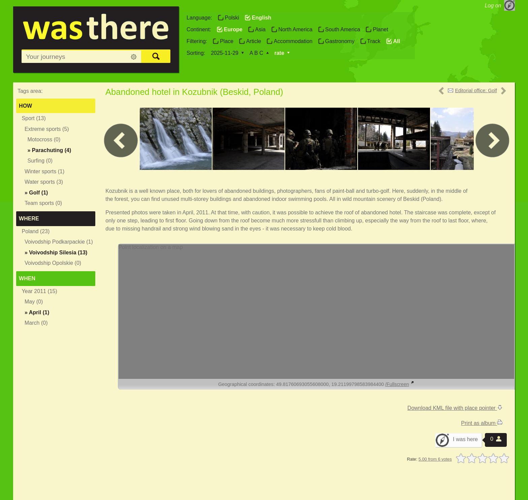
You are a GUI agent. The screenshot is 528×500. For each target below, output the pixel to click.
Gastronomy (339, 41)
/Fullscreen (399, 384)
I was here (465, 439)
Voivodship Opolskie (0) (53, 263)
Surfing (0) (40, 161)
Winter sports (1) (44, 171)
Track (373, 41)
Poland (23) (36, 231)
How (25, 106)
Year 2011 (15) (39, 291)
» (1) (36, 192)
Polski (232, 18)
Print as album (481, 423)
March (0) (36, 323)
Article (253, 41)
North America (295, 29)
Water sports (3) (44, 182)
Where (29, 218)
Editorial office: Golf (476, 90)
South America (342, 29)
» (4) (49, 150)
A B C (256, 53)
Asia (260, 29)
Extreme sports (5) (47, 129)
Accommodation (293, 41)
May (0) (34, 302)
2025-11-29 (224, 53)
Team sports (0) (43, 203)
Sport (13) (34, 118)
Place (226, 41)
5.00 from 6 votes (435, 459)
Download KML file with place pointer (454, 408)
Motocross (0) (43, 139)
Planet (380, 29)
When (27, 278)
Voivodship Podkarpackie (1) (59, 242)
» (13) (56, 252)
